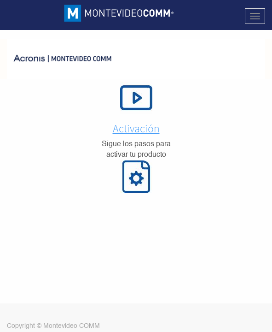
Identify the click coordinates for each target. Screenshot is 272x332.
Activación (136, 128)
